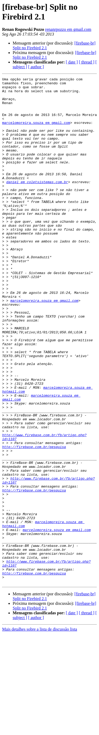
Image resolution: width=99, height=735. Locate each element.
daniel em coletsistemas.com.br (37, 203)
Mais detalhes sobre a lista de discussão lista (39, 730)
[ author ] (36, 67)
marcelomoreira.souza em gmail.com (36, 132)
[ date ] (72, 62)
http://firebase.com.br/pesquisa (34, 521)
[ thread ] (87, 62)
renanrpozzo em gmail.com (68, 29)
